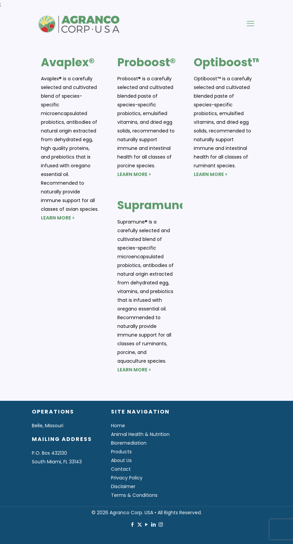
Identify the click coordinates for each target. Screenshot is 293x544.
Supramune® (154, 205)
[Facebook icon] (132, 524)
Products (121, 451)
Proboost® (146, 62)
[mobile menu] (250, 23)
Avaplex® (68, 62)
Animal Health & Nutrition (140, 434)
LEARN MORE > (58, 217)
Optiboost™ (228, 62)
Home (118, 425)
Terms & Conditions (134, 495)
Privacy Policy (126, 477)
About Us (121, 460)
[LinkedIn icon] (153, 524)
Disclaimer (123, 486)
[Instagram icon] (160, 524)
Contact (121, 469)
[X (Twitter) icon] (139, 524)
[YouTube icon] (146, 524)
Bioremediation (128, 443)
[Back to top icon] (261, 530)
